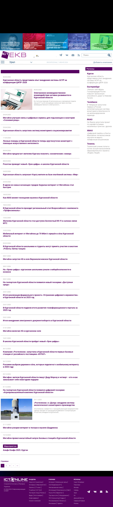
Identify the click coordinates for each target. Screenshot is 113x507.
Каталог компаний (34, 501)
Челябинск (92, 102)
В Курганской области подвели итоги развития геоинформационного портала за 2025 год (40, 309)
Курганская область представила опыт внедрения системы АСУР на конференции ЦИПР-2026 (35, 81)
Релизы (42, 493)
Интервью (32, 485)
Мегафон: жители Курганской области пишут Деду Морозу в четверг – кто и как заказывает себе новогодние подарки (40, 378)
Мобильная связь (61, 482)
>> (17, 466)
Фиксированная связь (55, 487)
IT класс (38, 487)
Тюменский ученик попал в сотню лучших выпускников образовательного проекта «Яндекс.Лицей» (98, 149)
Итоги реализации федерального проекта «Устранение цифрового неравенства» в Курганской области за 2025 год (40, 296)
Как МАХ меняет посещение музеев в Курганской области (30, 198)
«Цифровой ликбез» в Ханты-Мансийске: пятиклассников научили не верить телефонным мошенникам (99, 136)
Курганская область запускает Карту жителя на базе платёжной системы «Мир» (40, 174)
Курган (90, 73)
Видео (31, 495)
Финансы (62, 501)
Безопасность (61, 490)
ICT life (39, 490)
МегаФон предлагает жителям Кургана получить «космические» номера (37, 154)
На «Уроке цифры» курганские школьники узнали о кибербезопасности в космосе (37, 270)
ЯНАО (89, 119)
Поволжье (77, 485)
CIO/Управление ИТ (55, 485)
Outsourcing (55, 498)
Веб (68, 490)
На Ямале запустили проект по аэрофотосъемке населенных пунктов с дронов (99, 124)
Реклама (21, 484)
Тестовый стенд (34, 493)
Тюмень (91, 144)
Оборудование (63, 495)
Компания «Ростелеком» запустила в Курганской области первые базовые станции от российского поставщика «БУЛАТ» (38, 353)
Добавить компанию (102, 62)
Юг (75, 495)
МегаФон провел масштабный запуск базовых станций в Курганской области (39, 438)
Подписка (7, 486)
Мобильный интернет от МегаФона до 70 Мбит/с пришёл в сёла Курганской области (38, 234)
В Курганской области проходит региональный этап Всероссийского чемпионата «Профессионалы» (40, 209)
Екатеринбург (93, 87)
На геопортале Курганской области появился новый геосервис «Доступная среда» (38, 283)
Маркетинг (59, 493)
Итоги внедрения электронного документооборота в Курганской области (37, 320)
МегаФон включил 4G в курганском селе (22, 331)
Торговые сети (53, 495)
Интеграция (52, 490)
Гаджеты (60, 503)
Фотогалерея (38, 495)
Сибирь (76, 490)
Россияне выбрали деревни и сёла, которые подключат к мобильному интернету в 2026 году (41, 365)
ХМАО (90, 130)
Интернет (52, 482)
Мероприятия (10, 446)
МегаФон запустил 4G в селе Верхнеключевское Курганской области (35, 259)
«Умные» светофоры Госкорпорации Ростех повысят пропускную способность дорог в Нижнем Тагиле (99, 93)
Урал (75, 493)
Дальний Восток (79, 498)
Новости (31, 482)
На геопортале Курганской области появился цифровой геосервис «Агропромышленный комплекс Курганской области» (34, 391)
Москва (76, 487)
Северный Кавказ (79, 501)
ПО (50, 498)
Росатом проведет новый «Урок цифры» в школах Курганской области (36, 164)
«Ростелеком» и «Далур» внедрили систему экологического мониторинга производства (54, 404)
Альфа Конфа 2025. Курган (15, 450)
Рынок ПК (52, 493)
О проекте (7, 484)
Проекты (31, 487)
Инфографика (33, 498)
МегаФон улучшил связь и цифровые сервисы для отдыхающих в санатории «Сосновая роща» (39, 119)
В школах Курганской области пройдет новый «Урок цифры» (31, 341)
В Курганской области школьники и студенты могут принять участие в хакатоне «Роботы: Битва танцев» (40, 247)
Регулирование (53, 501)
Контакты (14, 484)
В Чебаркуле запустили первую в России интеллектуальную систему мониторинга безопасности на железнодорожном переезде (98, 110)
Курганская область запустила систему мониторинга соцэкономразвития (37, 130)
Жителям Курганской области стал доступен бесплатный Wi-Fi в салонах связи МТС (40, 222)
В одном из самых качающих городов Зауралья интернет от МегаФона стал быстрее (38, 186)
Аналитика (39, 482)
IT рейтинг (32, 490)
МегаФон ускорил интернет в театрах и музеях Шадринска (30, 428)
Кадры (62, 498)
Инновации (52, 503)
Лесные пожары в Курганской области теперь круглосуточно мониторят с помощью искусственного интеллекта (37, 142)
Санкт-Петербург (79, 482)
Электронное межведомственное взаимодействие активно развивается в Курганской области (52, 95)
